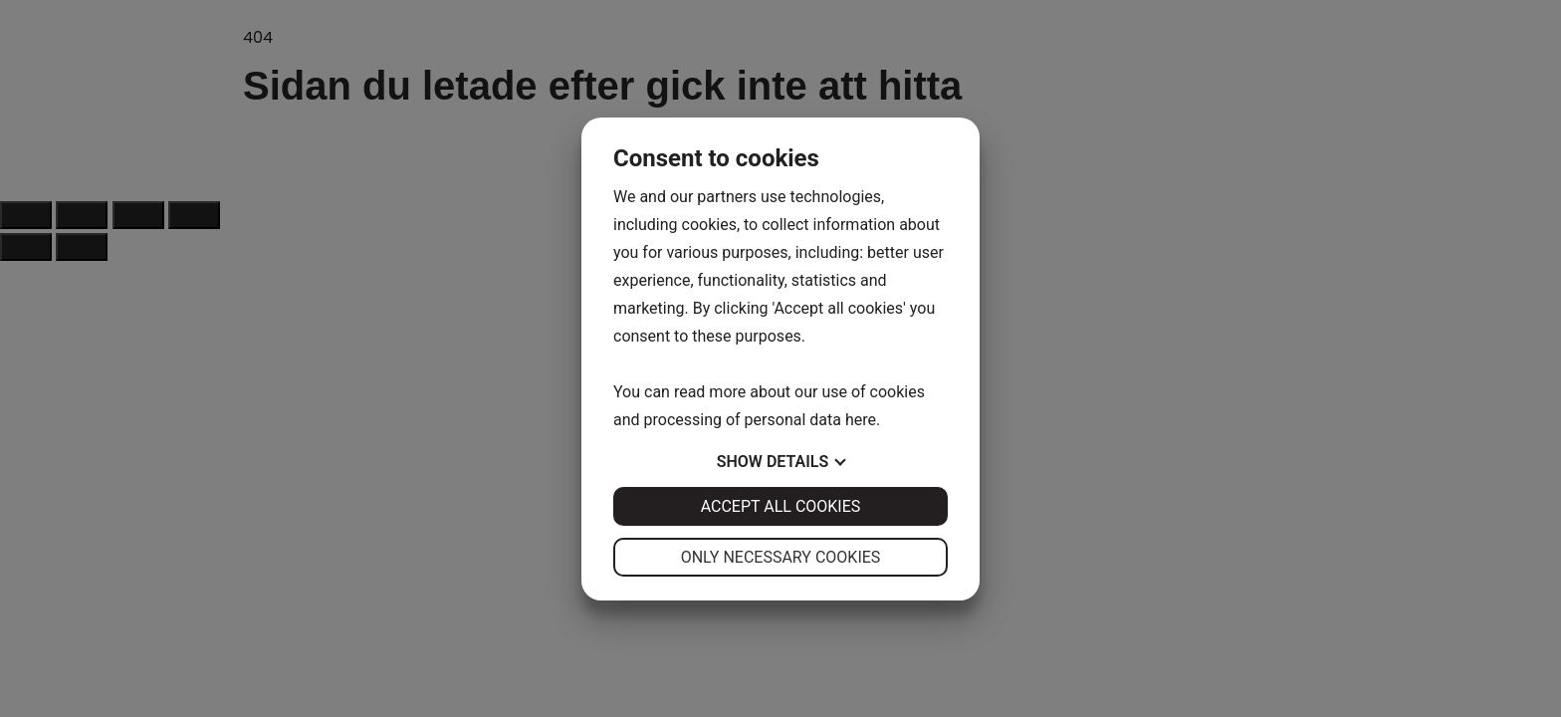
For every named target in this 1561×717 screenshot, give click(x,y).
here (860, 419)
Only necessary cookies (781, 557)
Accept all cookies (781, 506)
